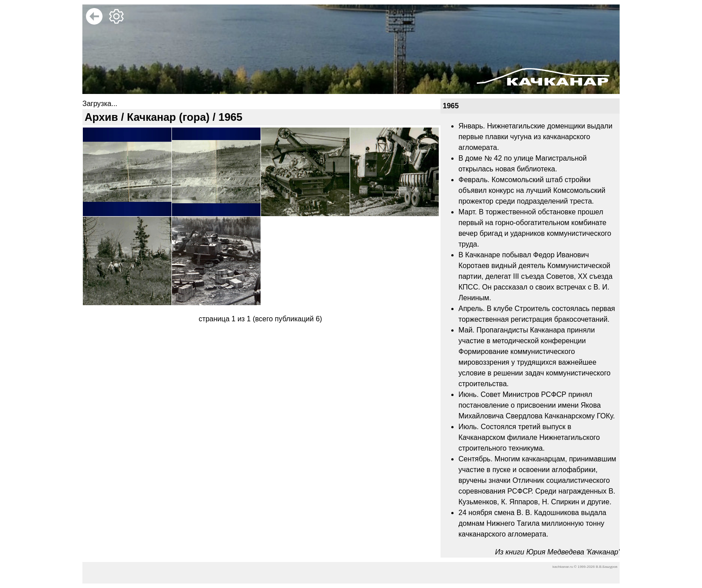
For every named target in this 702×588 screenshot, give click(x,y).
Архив (101, 117)
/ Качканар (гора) (164, 117)
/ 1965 (226, 117)
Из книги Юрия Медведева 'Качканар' (557, 552)
